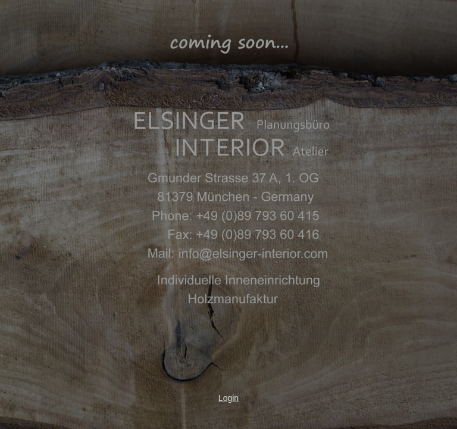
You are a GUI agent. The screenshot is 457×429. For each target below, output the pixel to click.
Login (228, 398)
